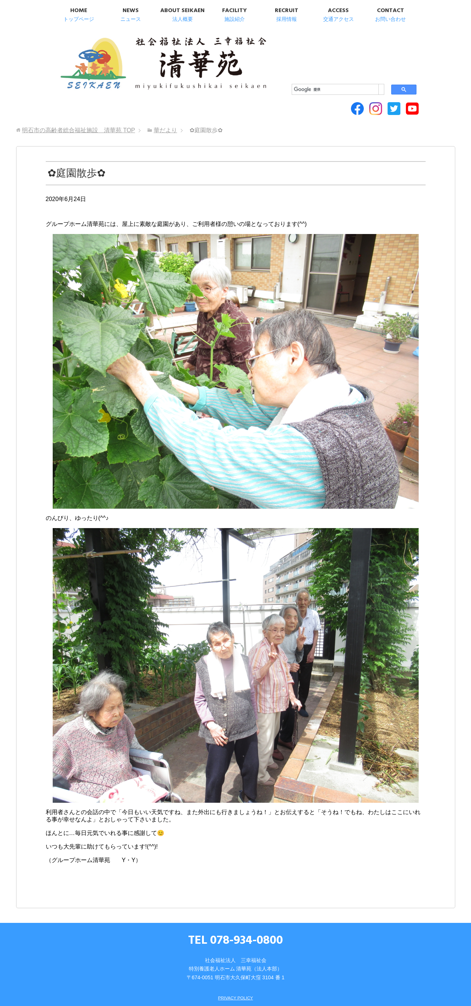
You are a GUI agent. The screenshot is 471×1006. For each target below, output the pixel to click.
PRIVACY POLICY (235, 959)
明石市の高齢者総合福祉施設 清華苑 (129, 55)
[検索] (334, 40)
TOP (78, 92)
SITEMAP (225, 970)
